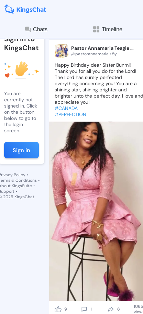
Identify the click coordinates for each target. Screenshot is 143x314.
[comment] (84, 309)
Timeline (107, 29)
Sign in (21, 150)
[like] (58, 309)
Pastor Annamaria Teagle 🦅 (103, 48)
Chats (35, 29)
